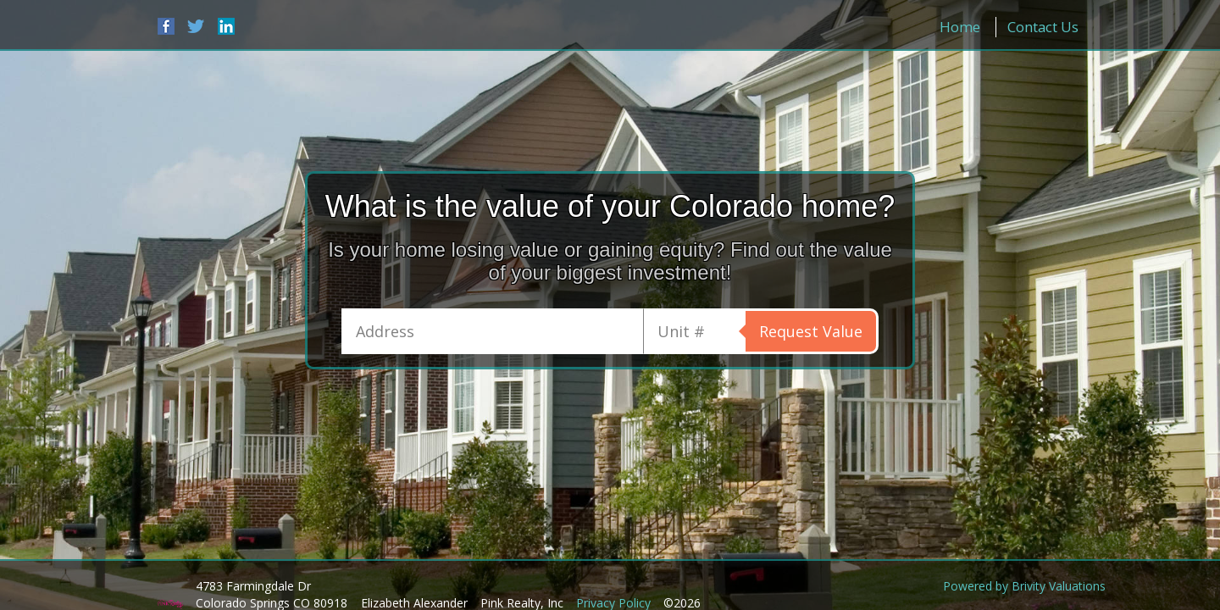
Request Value (810, 331)
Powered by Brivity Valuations (1024, 586)
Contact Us (1043, 26)
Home (960, 26)
